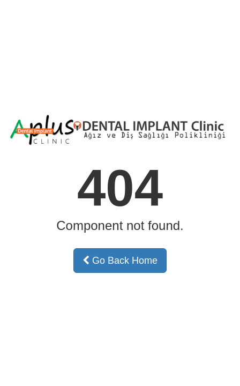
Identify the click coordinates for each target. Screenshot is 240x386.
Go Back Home (120, 260)
